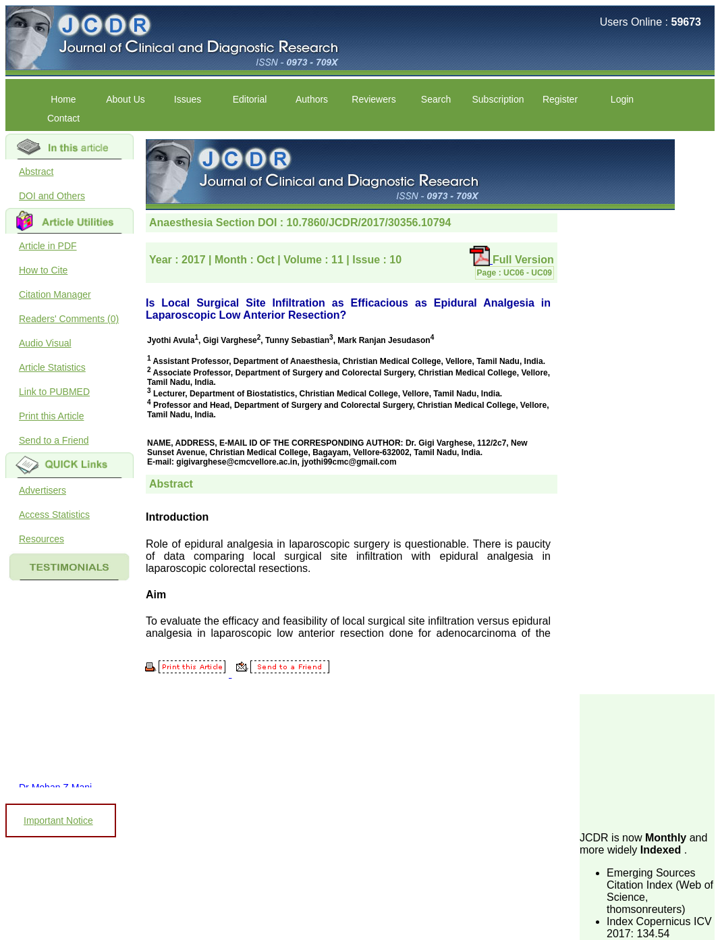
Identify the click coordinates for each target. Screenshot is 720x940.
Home (63, 99)
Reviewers (373, 99)
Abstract (36, 171)
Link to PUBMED (54, 391)
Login (622, 99)
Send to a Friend (54, 440)
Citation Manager (55, 294)
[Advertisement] (647, 761)
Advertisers (42, 490)
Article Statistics (52, 367)
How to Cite (43, 270)
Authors (312, 99)
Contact (63, 118)
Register (560, 99)
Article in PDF (48, 245)
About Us (125, 99)
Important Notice (58, 820)
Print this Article (51, 416)
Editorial (250, 99)
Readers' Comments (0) (69, 318)
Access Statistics (54, 514)
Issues (187, 99)
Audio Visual (45, 343)
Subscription (498, 99)
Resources (41, 538)
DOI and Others (52, 195)
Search (436, 99)
